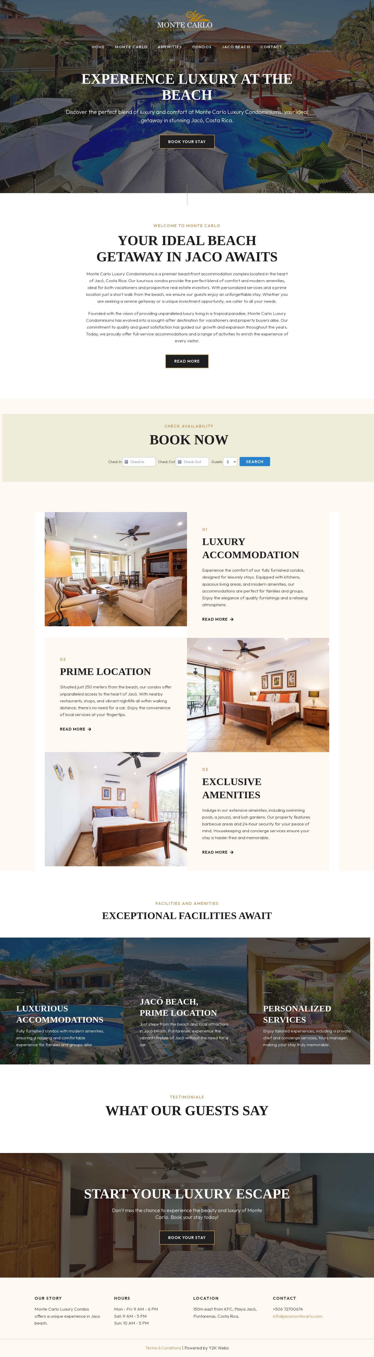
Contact (265, 47)
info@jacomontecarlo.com (298, 1316)
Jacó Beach (232, 47)
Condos (200, 47)
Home (104, 47)
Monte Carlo (135, 47)
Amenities (171, 47)
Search (254, 462)
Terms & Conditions (163, 1347)
